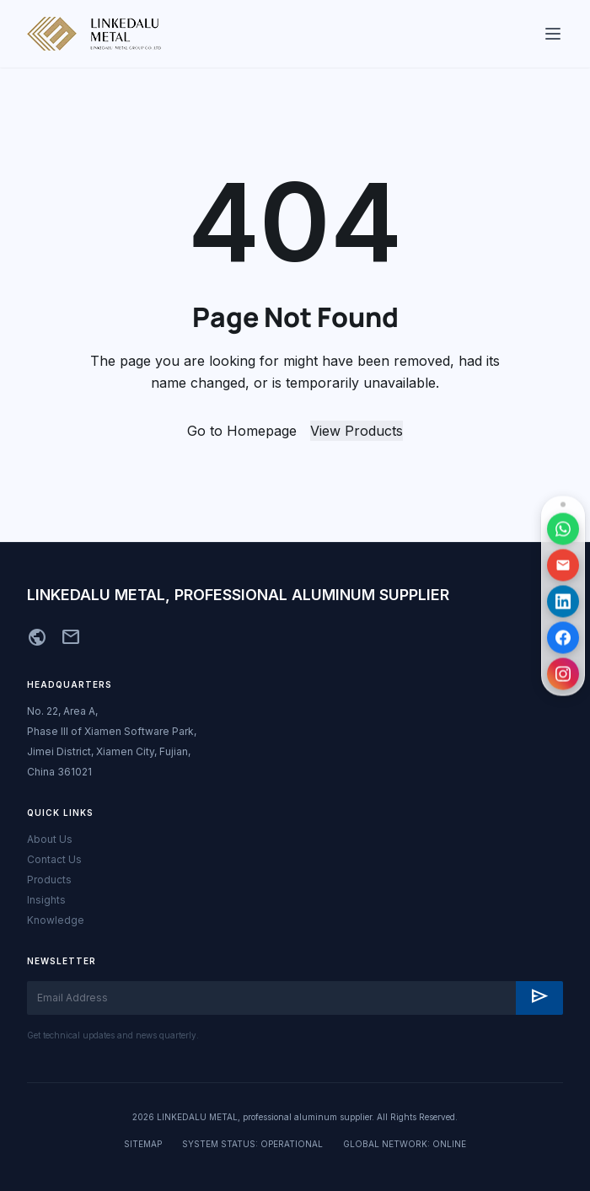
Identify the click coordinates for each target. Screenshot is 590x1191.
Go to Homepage (242, 430)
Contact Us (54, 859)
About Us (49, 839)
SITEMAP (143, 1144)
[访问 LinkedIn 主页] (563, 601)
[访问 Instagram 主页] (563, 673)
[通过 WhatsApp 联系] (563, 528)
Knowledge (55, 920)
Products (49, 879)
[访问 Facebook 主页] (563, 637)
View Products (356, 430)
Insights (46, 899)
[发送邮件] (563, 565)
